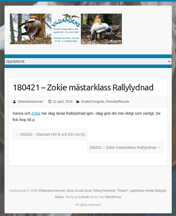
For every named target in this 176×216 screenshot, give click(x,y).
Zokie (36, 113)
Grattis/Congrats (92, 101)
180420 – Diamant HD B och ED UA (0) (50, 134)
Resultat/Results (117, 101)
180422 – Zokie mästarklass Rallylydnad (125, 147)
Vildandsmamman (30, 101)
